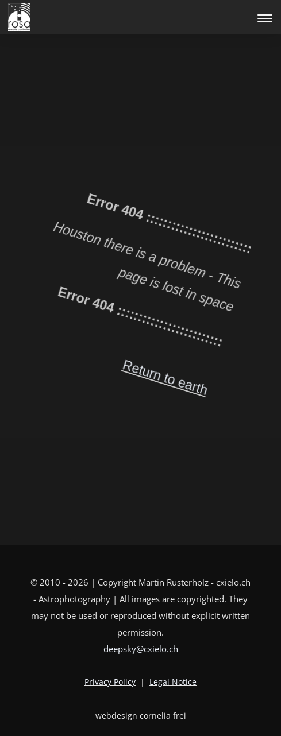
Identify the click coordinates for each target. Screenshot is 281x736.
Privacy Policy (110, 681)
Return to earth (132, 379)
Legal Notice (173, 681)
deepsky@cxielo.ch (140, 648)
